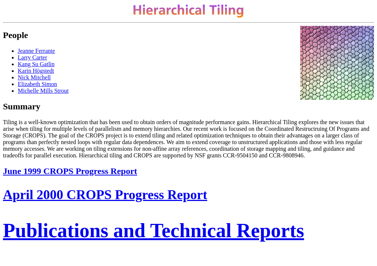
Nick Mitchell (34, 77)
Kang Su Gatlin (36, 64)
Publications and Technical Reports (153, 230)
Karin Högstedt (36, 71)
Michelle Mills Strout (43, 91)
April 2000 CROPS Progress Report (105, 194)
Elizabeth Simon (37, 84)
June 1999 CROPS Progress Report (70, 171)
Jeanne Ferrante (36, 51)
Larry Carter (32, 57)
